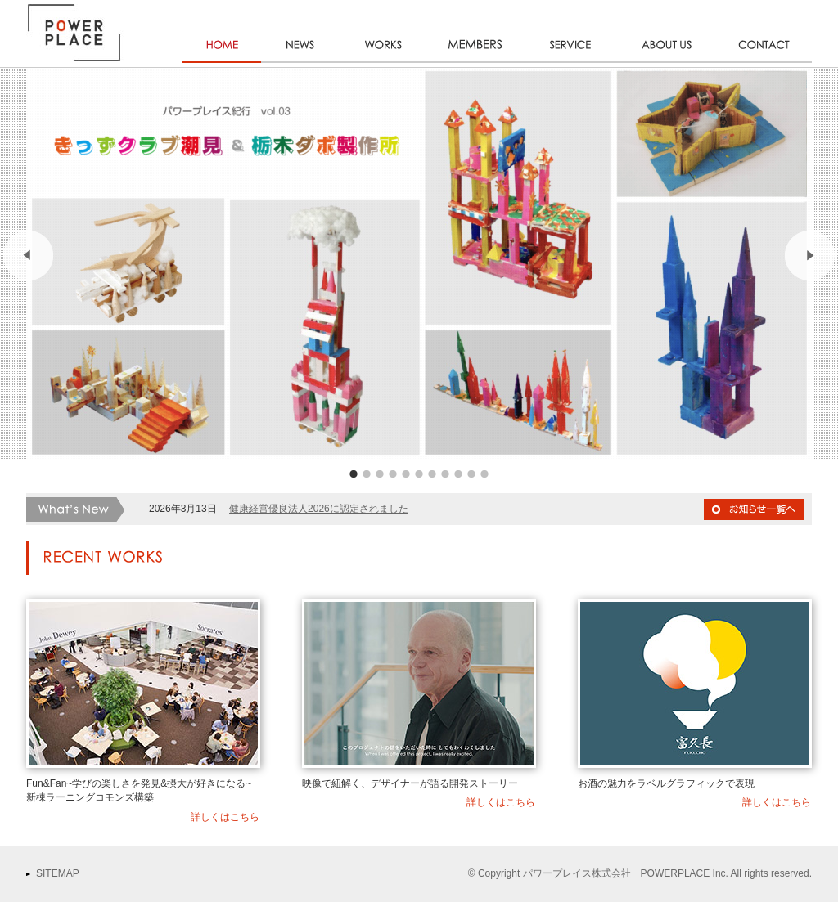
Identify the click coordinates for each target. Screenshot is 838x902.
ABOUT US (667, 62)
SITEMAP (57, 873)
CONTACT (764, 62)
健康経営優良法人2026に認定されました (318, 508)
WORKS (382, 62)
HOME (222, 62)
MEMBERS (476, 62)
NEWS (300, 62)
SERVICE (570, 62)
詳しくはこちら (225, 817)
